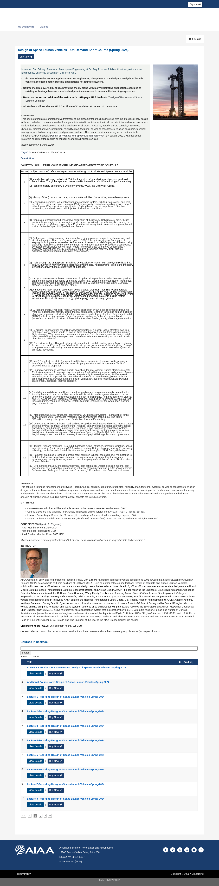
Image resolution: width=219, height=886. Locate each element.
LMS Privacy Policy (109, 879)
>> (49, 815)
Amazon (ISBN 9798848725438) (126, 511)
